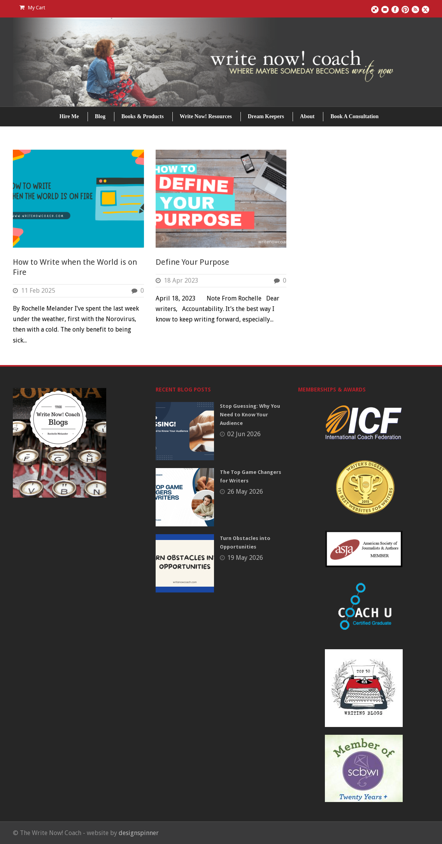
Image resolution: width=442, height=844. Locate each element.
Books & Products (142, 116)
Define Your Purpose (192, 262)
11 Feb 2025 (38, 290)
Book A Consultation (354, 116)
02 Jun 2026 (244, 434)
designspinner (139, 833)
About (307, 116)
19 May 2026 (245, 557)
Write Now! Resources (206, 116)
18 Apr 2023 (181, 280)
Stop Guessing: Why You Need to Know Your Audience (250, 414)
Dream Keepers (266, 116)
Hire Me (69, 116)
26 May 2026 (245, 491)
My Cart (32, 7)
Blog (100, 116)
